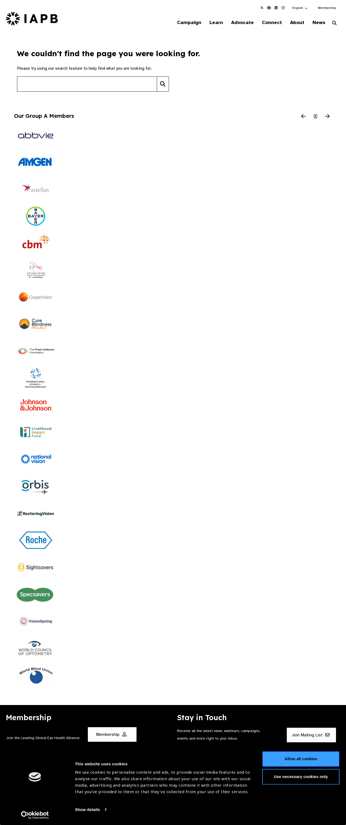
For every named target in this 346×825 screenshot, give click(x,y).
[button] (300, 7)
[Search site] (87, 84)
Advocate (238, 23)
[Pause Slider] (315, 117)
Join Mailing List (311, 735)
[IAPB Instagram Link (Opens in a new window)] (283, 7)
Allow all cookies (301, 758)
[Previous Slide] (304, 117)
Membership (327, 8)
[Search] (163, 84)
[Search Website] (334, 24)
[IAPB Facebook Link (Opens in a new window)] (269, 7)
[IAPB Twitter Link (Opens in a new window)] (262, 7)
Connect (269, 23)
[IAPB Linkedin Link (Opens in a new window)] (276, 7)
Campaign (183, 23)
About (295, 23)
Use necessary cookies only (301, 776)
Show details (87, 809)
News (317, 23)
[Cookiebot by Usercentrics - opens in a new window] (35, 814)
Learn (211, 23)
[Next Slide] (327, 117)
